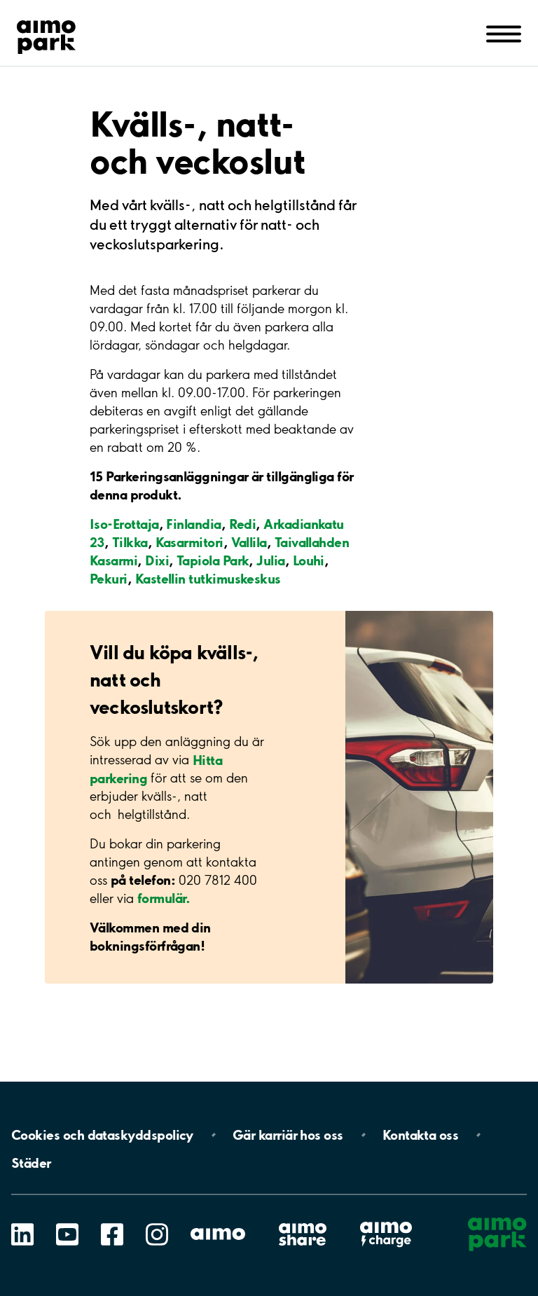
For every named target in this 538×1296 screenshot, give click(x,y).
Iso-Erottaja (124, 524)
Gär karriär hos (288, 1134)
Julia (270, 560)
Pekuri (108, 578)
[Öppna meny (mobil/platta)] (503, 32)
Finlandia (193, 524)
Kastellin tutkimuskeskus (208, 578)
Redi (242, 524)
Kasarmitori (189, 542)
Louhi (308, 560)
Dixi (157, 560)
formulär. (163, 898)
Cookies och (102, 1134)
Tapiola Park (213, 560)
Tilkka (130, 542)
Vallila (249, 542)
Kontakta (420, 1134)
